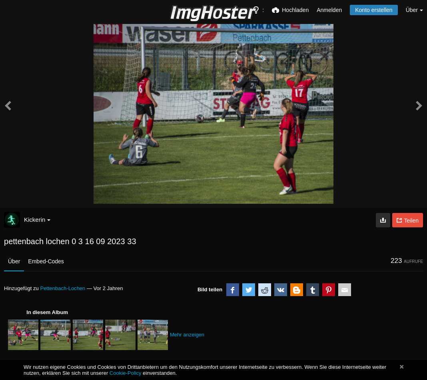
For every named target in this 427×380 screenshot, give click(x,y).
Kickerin (37, 219)
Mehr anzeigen (187, 335)
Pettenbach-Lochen (62, 288)
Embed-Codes (46, 261)
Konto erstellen (373, 10)
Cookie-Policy (126, 373)
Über (14, 261)
